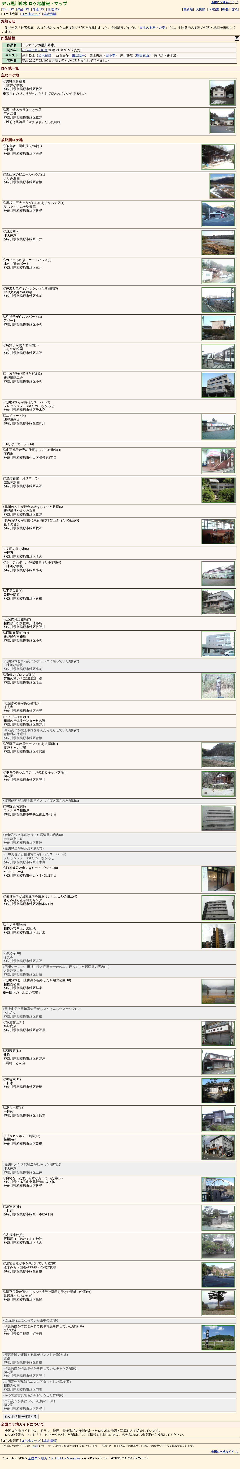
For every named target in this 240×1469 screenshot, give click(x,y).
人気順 (200, 9)
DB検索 (213, 9)
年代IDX (8, 9)
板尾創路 (44, 55)
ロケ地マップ (30, 14)
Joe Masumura (71, 1458)
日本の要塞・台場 (152, 27)
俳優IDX (38, 9)
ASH (35, 1446)
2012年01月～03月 (35, 50)
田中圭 (110, 55)
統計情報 (49, 14)
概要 (225, 9)
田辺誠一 (78, 55)
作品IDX (23, 9)
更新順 (188, 9)
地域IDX (53, 9)
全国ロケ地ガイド (41, 1458)
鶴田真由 (142, 55)
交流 (235, 9)
